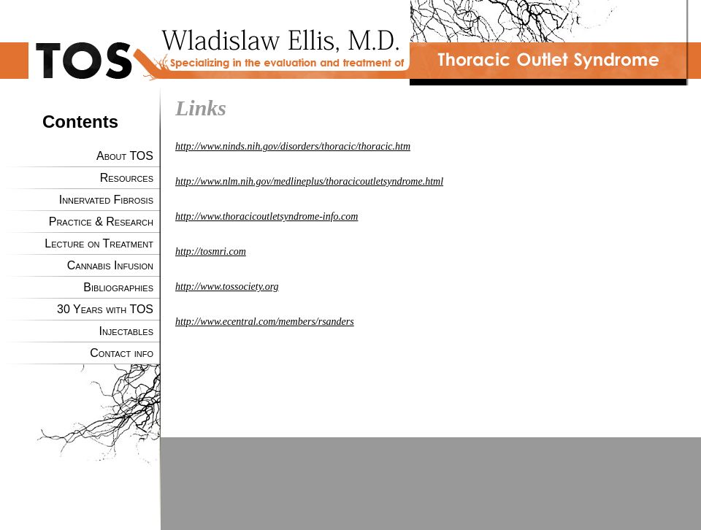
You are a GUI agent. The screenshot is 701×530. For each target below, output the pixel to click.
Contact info (121, 353)
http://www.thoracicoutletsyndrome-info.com (266, 216)
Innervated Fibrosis (106, 199)
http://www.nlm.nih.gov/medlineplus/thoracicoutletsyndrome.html (309, 181)
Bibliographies (118, 287)
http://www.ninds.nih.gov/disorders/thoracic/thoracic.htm (292, 146)
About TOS (124, 156)
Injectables (126, 331)
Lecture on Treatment (99, 243)
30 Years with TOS (105, 309)
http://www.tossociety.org (227, 286)
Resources (126, 178)
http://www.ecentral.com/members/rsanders (264, 321)
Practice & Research (101, 221)
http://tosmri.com (210, 251)
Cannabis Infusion (110, 265)
